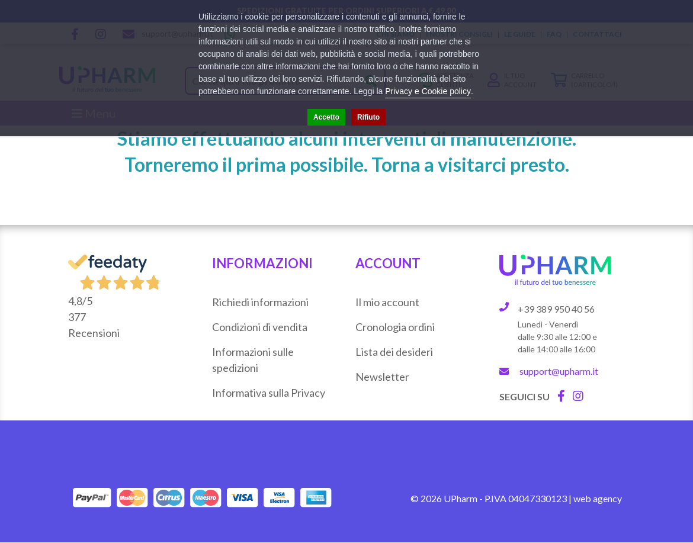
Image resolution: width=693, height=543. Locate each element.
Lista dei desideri (394, 351)
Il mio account (387, 302)
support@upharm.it (558, 371)
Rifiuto (368, 117)
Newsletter (382, 376)
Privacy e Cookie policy (428, 91)
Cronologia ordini (395, 326)
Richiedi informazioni (260, 302)
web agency (597, 498)
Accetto (326, 117)
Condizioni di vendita (259, 326)
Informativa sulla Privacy (268, 392)
